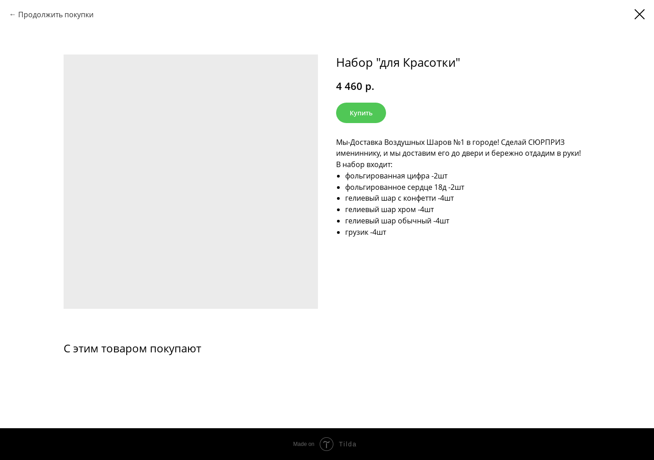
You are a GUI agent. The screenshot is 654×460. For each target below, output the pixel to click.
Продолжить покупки (56, 15)
